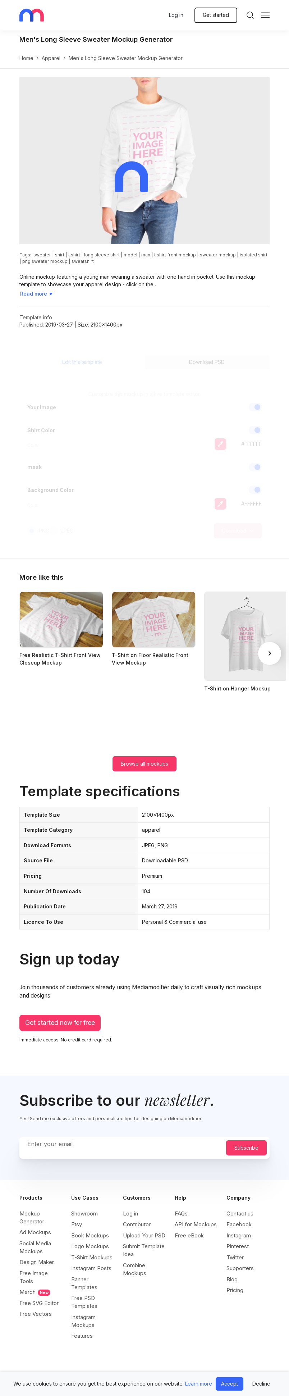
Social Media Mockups (35, 1247)
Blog (232, 1279)
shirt (59, 254)
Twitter (235, 1257)
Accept (229, 1384)
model (130, 254)
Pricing (234, 1290)
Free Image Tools (33, 1277)
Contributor (137, 1224)
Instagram (238, 1235)
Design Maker (36, 1262)
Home (26, 58)
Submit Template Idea (144, 1250)
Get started (216, 15)
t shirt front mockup (175, 254)
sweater (42, 254)
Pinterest (237, 1246)
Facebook (239, 1224)
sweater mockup (218, 254)
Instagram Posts (91, 1268)
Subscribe (246, 1148)
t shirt (74, 254)
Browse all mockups (144, 764)
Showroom (84, 1213)
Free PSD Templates (84, 1302)
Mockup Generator (31, 1217)
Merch (34, 1292)
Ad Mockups (35, 1232)
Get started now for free (60, 1022)
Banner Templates (84, 1283)
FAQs (181, 1213)
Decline (261, 1384)
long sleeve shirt (102, 254)
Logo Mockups (90, 1246)
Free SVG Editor (39, 1303)
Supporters (240, 1268)
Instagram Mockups (83, 1321)
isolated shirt (253, 254)
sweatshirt (83, 261)
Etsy (76, 1224)
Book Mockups (90, 1235)
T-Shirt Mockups (92, 1257)
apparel (51, 58)
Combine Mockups (134, 1269)
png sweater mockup (45, 261)
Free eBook (189, 1235)
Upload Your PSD (144, 1235)
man (145, 254)
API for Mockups (196, 1224)
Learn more (198, 1384)
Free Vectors (35, 1313)
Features (82, 1335)
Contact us (239, 1213)
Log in (176, 15)
